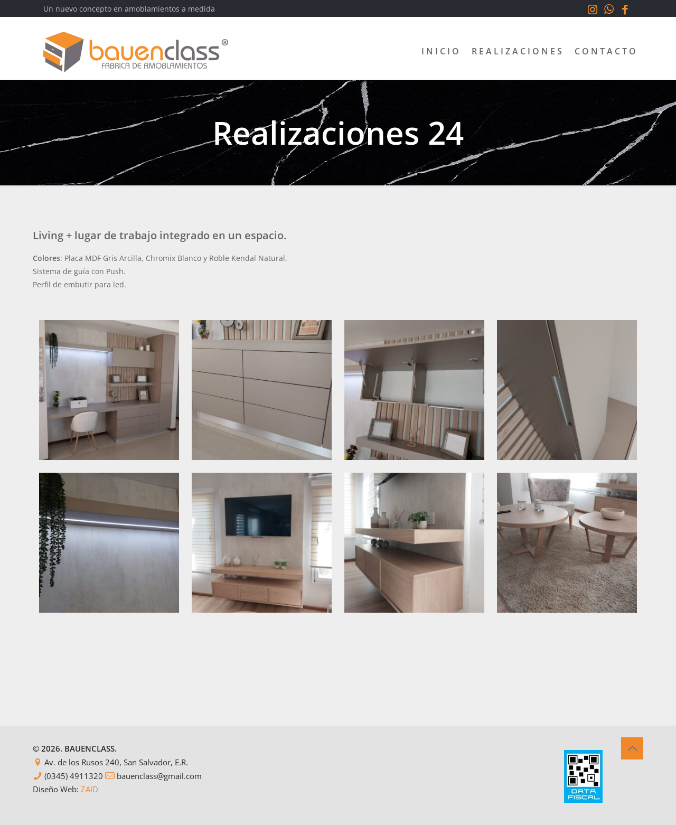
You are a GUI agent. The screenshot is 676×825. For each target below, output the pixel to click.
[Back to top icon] (632, 748)
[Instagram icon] (592, 9)
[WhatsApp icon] (608, 9)
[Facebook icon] (625, 9)
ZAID (89, 789)
